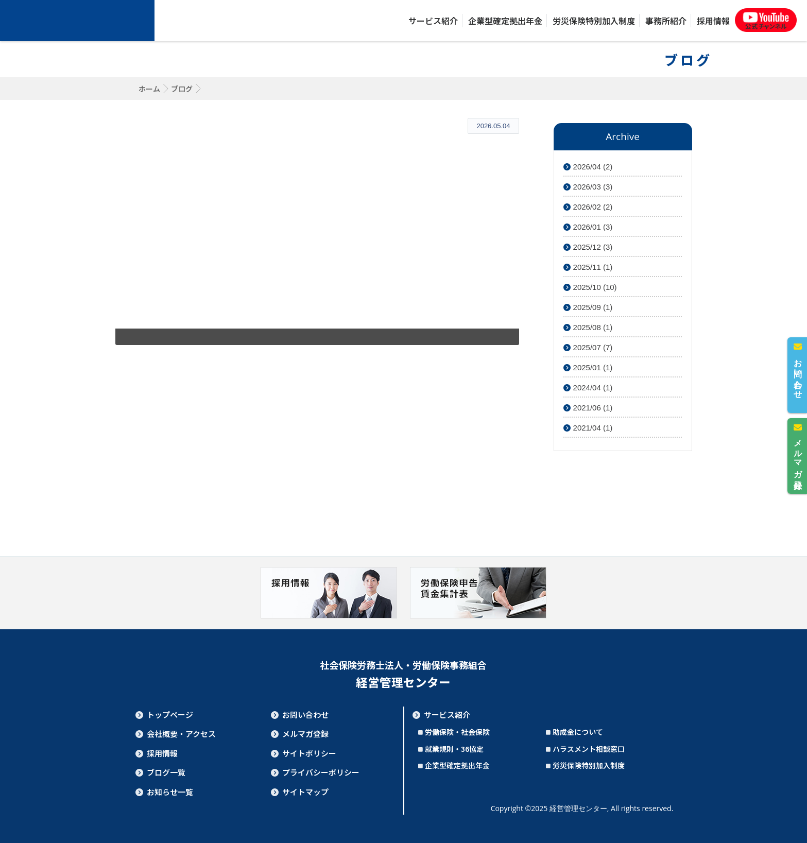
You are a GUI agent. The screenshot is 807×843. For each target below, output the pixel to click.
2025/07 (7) (587, 347)
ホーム (149, 88)
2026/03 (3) (587, 186)
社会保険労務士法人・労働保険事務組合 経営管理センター (77, 20)
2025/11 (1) (587, 267)
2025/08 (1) (587, 327)
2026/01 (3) (587, 226)
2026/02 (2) (587, 206)
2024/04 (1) (587, 387)
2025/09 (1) (587, 307)
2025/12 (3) (587, 247)
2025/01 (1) (587, 367)
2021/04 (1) (587, 427)
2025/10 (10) (589, 287)
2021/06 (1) (587, 407)
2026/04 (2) (587, 166)
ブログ (182, 88)
